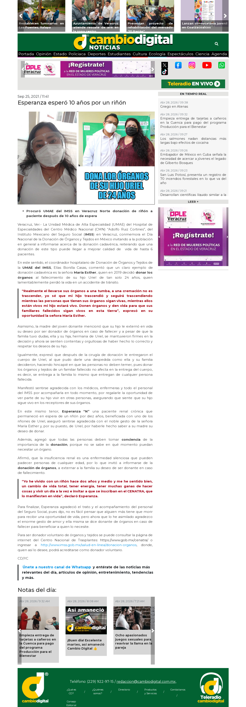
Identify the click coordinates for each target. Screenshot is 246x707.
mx (130, 540)
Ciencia (202, 54)
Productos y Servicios (150, 691)
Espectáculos (180, 54)
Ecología (157, 54)
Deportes (97, 54)
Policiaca (77, 54)
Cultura (140, 54)
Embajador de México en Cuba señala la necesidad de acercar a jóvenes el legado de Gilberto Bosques (193, 159)
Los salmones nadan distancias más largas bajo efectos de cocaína (193, 141)
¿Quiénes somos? (97, 691)
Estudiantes (119, 54)
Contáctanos (177, 689)
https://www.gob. (114, 540)
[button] (21, 16)
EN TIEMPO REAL (193, 94)
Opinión (43, 54)
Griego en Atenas (174, 107)
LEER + (193, 201)
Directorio (124, 689)
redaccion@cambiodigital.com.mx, (146, 681)
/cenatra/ (140, 540)
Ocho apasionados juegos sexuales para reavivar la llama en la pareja (133, 641)
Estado (60, 54)
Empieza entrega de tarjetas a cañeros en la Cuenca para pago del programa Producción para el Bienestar (37, 645)
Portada (26, 54)
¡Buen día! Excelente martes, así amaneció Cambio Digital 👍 (85, 644)
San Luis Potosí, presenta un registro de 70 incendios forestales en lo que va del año (193, 179)
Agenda (219, 54)
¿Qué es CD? (71, 691)
